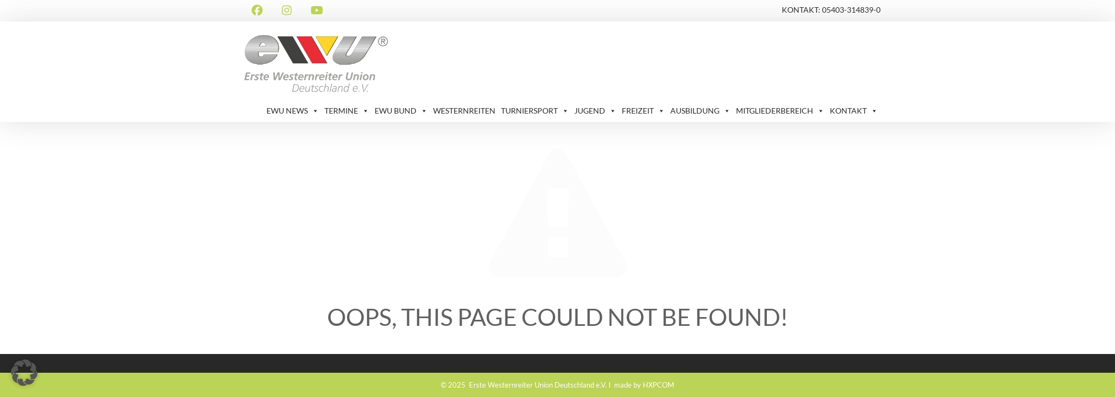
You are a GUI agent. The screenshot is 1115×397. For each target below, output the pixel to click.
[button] (24, 372)
